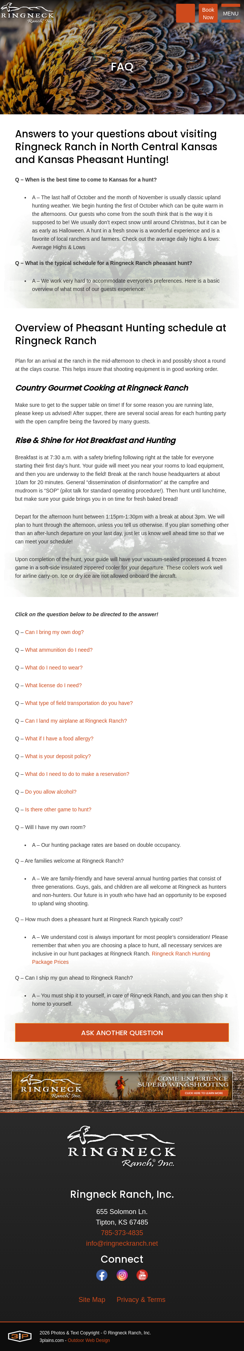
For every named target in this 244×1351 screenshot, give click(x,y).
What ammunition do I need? (58, 650)
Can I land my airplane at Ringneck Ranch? (76, 721)
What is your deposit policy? (58, 756)
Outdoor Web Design (89, 1340)
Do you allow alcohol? (50, 792)
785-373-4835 (122, 1233)
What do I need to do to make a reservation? (77, 774)
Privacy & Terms (141, 1299)
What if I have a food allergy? (59, 739)
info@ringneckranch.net (122, 1243)
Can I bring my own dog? (54, 632)
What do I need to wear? (54, 668)
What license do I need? (53, 685)
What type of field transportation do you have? (79, 703)
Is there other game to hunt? (58, 809)
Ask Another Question (122, 1032)
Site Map (91, 1299)
